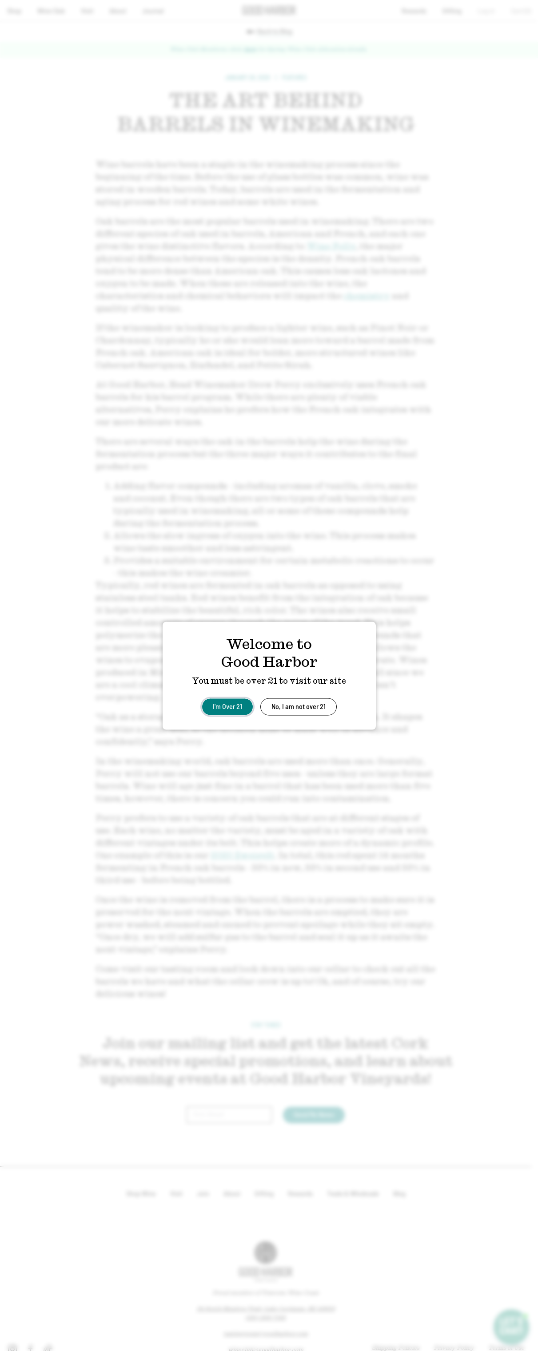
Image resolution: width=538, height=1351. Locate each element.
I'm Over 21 (227, 705)
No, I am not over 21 (298, 705)
